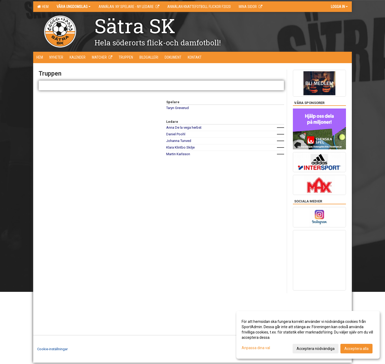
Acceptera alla (356, 348)
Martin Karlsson (178, 154)
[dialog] (308, 335)
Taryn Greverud (177, 108)
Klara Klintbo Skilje (180, 147)
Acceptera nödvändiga (316, 348)
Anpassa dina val (256, 348)
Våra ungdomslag (74, 7)
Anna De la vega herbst (184, 127)
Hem (43, 7)
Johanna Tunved (178, 141)
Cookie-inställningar (52, 349)
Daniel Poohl (175, 134)
